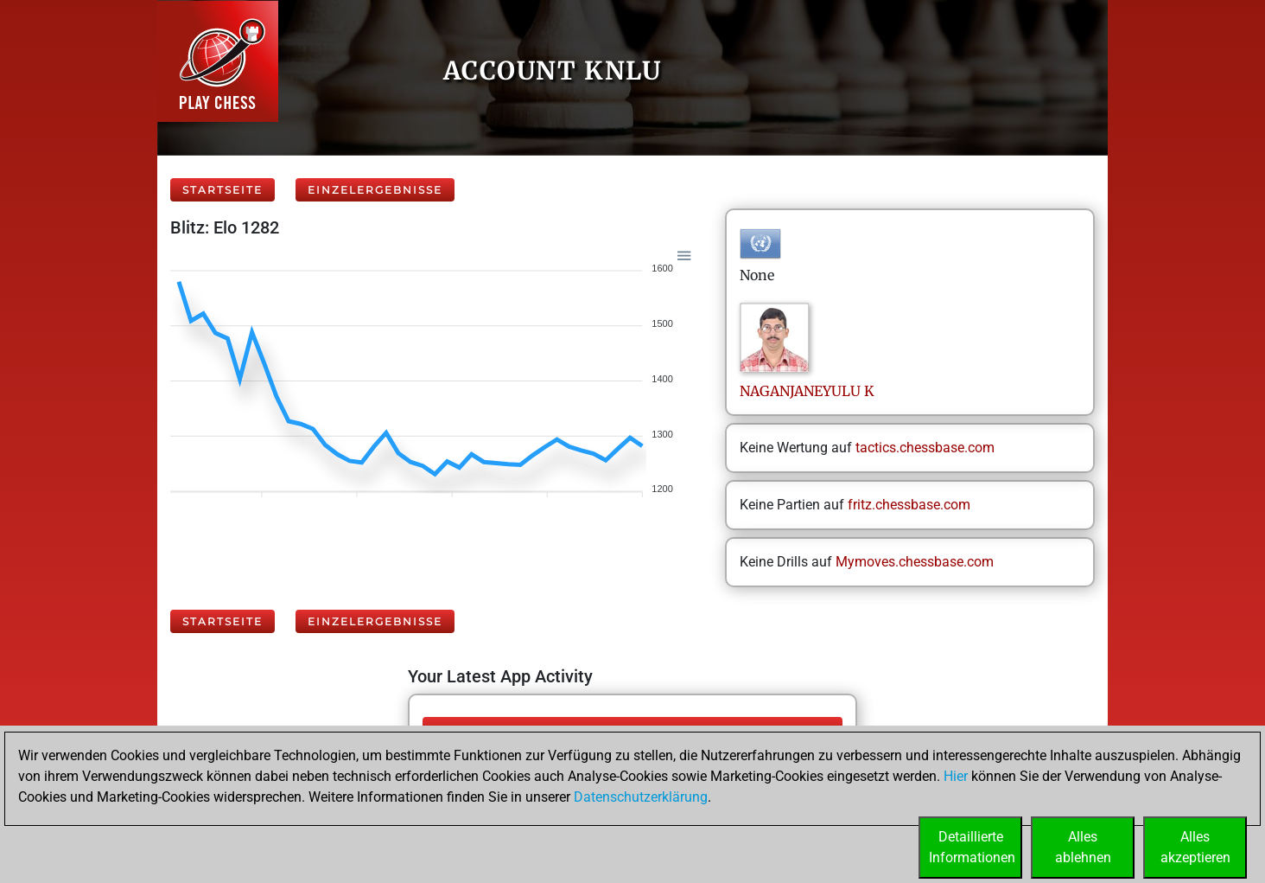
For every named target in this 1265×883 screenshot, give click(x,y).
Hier (956, 776)
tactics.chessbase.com (925, 447)
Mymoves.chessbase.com (915, 561)
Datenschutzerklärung (641, 797)
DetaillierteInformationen (972, 847)
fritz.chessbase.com (909, 504)
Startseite (222, 189)
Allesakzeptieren (1195, 847)
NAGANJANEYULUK (807, 391)
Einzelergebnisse (375, 189)
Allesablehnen (1083, 847)
